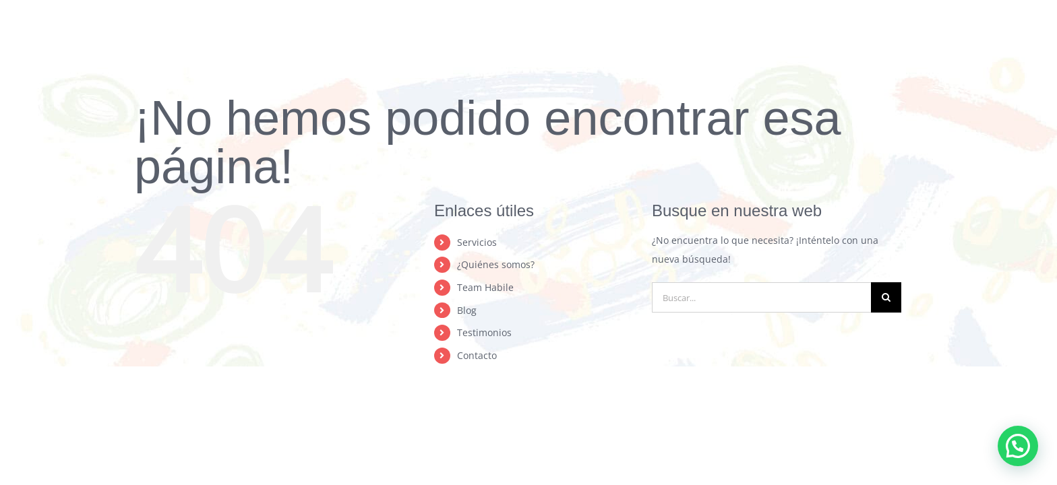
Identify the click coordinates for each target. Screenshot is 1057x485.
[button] (1018, 446)
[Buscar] (886, 297)
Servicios (477, 242)
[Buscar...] (761, 297)
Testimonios (484, 332)
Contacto (477, 355)
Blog (467, 310)
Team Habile (485, 287)
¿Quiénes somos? (496, 264)
